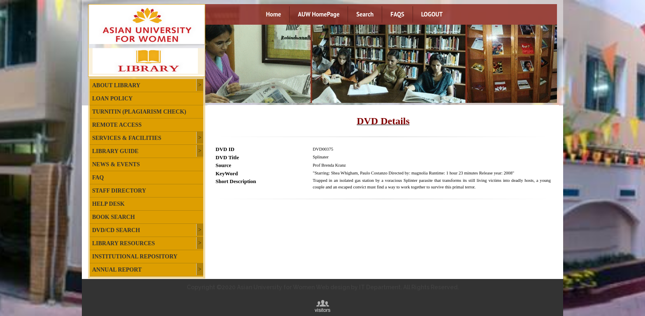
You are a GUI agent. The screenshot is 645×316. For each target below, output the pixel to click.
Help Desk (108, 204)
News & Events (116, 164)
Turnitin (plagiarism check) (139, 112)
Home (273, 14)
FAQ (98, 177)
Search (365, 14)
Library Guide (115, 151)
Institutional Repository (134, 256)
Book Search (113, 217)
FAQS (397, 14)
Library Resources (123, 243)
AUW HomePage (318, 14)
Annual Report (117, 270)
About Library (116, 85)
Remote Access (117, 125)
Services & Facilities (126, 138)
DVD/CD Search (116, 230)
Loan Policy (112, 98)
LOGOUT (432, 14)
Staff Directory (119, 191)
